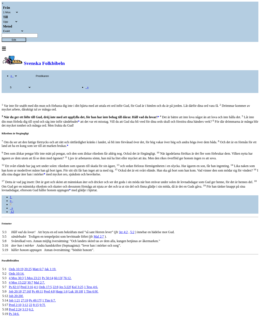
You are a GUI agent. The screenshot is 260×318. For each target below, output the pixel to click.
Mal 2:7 (99, 236)
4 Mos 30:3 (16, 278)
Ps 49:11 (37, 291)
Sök (14, 39)
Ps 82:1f (14, 287)
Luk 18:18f (75, 291)
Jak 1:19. (50, 269)
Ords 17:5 (45, 287)
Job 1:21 (14, 300)
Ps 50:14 (47, 278)
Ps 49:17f (35, 300)
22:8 (55, 287)
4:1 (36, 287)
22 (30, 305)
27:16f (26, 291)
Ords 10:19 (16, 269)
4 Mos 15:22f (17, 282)
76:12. (67, 278)
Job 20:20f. (16, 296)
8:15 (36, 305)
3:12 (25, 305)
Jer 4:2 (123, 232)
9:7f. (43, 305)
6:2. (31, 309)
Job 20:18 (15, 291)
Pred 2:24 (15, 309)
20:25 (28, 269)
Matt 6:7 (38, 269)
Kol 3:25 (77, 287)
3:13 (25, 309)
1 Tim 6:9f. (91, 291)
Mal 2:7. (39, 282)
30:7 (30, 282)
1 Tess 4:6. (91, 287)
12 (12, 211)
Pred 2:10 (15, 305)
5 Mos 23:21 (32, 278)
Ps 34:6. (14, 314)
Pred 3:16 (26, 287)
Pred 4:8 (49, 291)
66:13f (58, 278)
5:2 (132, 232)
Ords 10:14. (16, 273)
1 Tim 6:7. (49, 300)
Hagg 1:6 (62, 291)
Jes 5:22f (65, 287)
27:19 (24, 300)
